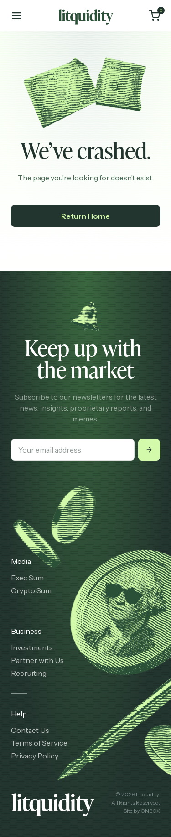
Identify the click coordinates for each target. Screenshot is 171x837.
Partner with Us (37, 660)
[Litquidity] (86, 15)
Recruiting (29, 673)
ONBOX (150, 810)
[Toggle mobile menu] (16, 15)
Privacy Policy (34, 755)
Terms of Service (39, 743)
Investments (32, 647)
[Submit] (149, 450)
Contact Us (30, 730)
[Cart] (154, 15)
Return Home (85, 216)
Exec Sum (27, 577)
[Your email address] (73, 450)
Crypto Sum (31, 590)
